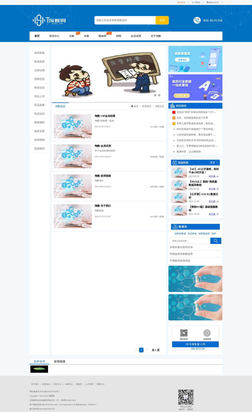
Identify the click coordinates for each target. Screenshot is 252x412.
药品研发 (192, 233)
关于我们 (35, 384)
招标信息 (39, 79)
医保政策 (39, 61)
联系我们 (146, 106)
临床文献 (39, 131)
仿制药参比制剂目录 (181, 247)
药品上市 (39, 96)
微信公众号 (213, 2)
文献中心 (69, 384)
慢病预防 (39, 122)
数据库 (79, 384)
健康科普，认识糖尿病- (189, 151)
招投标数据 (180, 233)
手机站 (196, 2)
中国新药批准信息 (180, 260)
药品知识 (39, 113)
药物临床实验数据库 (181, 254)
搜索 (162, 20)
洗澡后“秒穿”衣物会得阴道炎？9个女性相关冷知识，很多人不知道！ (213, 112)
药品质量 (39, 105)
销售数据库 (204, 233)
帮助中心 (100, 384)
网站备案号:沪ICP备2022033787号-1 (45, 391)
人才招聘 (89, 384)
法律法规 (39, 70)
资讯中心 (54, 36)
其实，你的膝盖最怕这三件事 (192, 118)
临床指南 (39, 139)
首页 (134, 106)
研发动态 (39, 87)
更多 (212, 162)
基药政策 (39, 53)
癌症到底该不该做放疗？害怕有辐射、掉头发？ (202, 129)
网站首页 (181, 2)
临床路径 (39, 148)
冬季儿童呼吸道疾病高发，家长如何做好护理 (201, 123)
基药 (214, 233)
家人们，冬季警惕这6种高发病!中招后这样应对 (202, 146)
